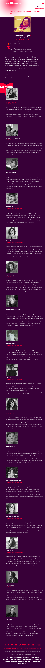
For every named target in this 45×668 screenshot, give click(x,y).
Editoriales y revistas (34, 11)
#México (11, 76)
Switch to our (39, 7)
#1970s (6, 74)
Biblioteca (26, 11)
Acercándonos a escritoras (22, 39)
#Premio (20, 76)
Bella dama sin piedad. (25, 256)
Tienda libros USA (7, 648)
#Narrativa (15, 76)
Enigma (30, 651)
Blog (11, 13)
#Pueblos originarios (27, 76)
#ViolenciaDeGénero (9, 77)
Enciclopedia (19, 11)
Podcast (14, 648)
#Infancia (7, 76)
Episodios (12, 11)
